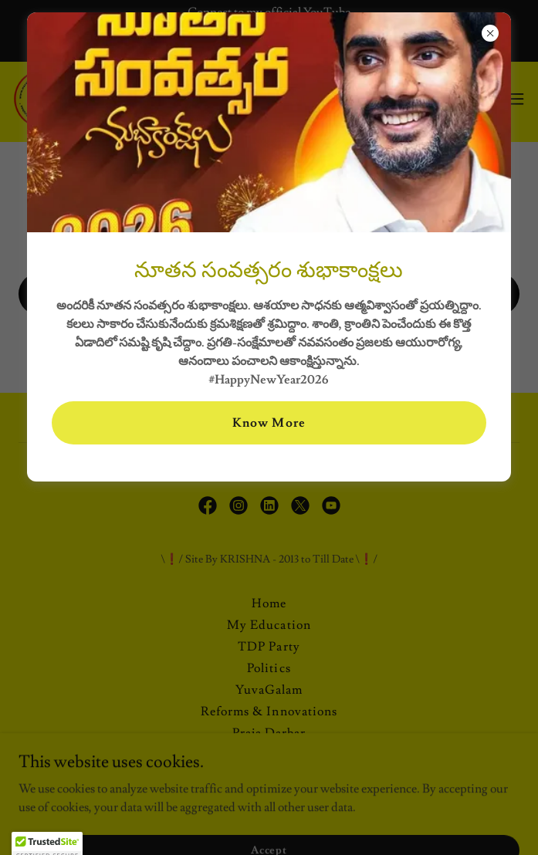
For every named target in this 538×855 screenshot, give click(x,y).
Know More (268, 423)
